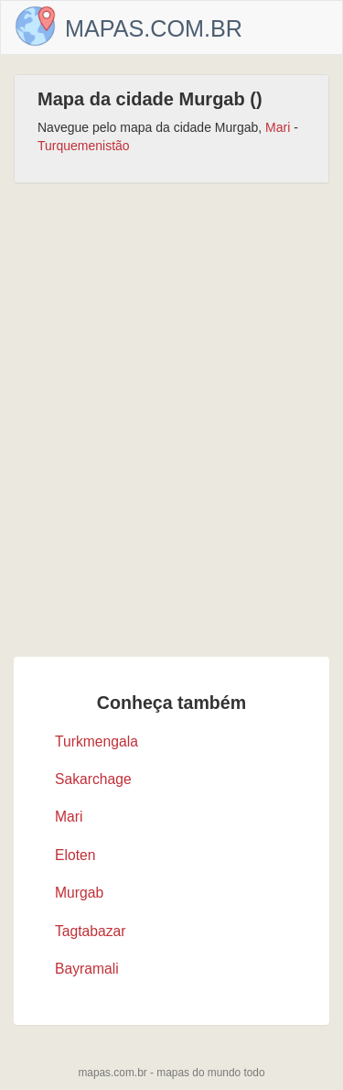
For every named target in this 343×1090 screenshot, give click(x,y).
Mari (277, 127)
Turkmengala (96, 741)
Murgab (79, 892)
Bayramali (87, 968)
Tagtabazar (90, 931)
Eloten (75, 855)
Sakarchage (93, 779)
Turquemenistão (84, 145)
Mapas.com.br (153, 28)
